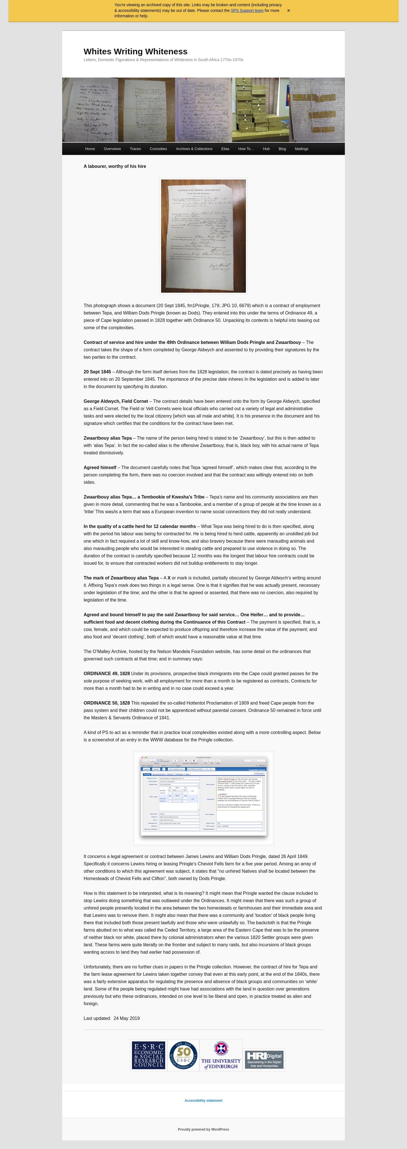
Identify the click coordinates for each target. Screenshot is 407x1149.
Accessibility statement (203, 1101)
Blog (282, 149)
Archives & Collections (194, 149)
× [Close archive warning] (288, 10)
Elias (225, 149)
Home (90, 149)
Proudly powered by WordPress (203, 1129)
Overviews (112, 149)
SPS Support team (247, 10)
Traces (135, 149)
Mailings (302, 149)
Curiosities (158, 149)
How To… (246, 149)
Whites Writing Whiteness (136, 51)
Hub (266, 149)
